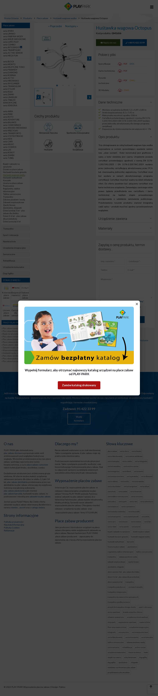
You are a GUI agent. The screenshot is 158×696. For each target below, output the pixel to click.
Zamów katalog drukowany (79, 385)
